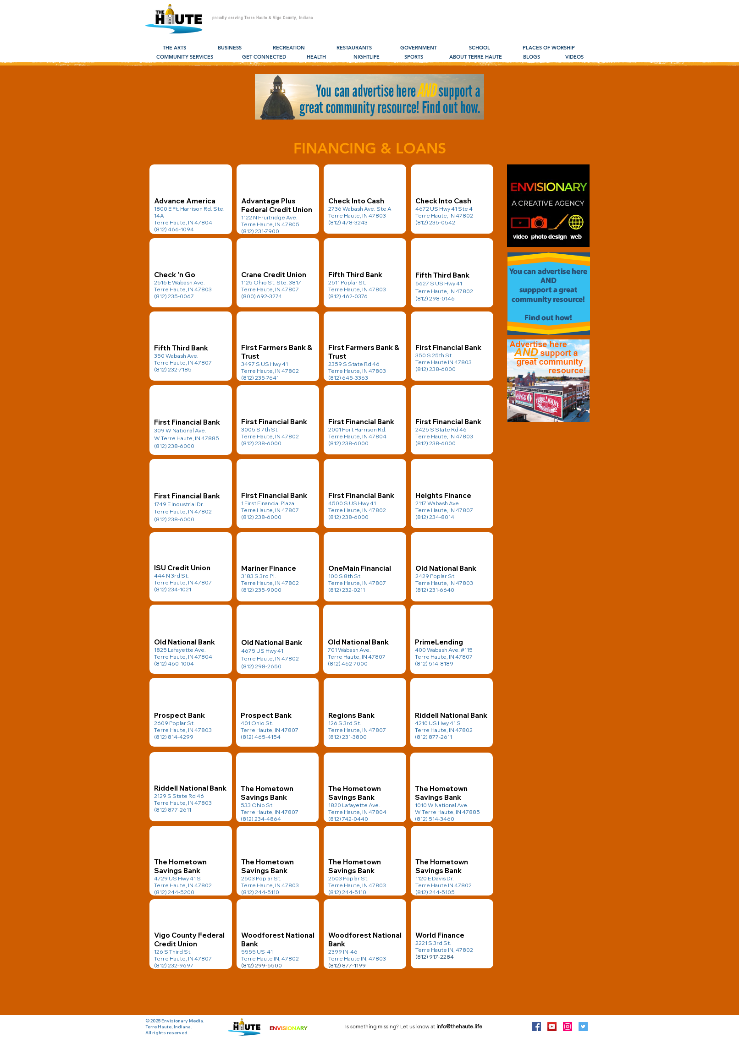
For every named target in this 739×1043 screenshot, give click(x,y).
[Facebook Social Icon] (536, 1026)
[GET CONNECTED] (264, 57)
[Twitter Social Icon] (583, 1026)
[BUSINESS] (229, 48)
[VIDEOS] (574, 57)
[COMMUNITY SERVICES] (184, 57)
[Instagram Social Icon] (567, 1026)
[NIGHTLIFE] (366, 57)
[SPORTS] (414, 57)
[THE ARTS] (174, 48)
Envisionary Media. (182, 1021)
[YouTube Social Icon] (552, 1026)
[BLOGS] (531, 57)
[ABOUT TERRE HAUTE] (475, 57)
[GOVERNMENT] (418, 48)
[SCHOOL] (479, 48)
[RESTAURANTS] (354, 48)
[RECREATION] (288, 48)
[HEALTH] (316, 57)
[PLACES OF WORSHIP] (548, 48)
